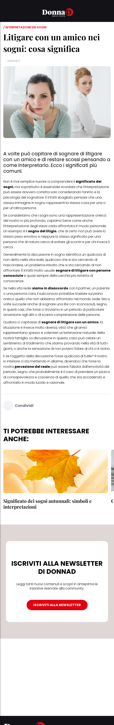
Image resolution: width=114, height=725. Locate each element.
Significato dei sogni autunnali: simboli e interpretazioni (47, 504)
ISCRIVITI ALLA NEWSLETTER (57, 605)
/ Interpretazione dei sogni (25, 27)
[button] (5, 13)
